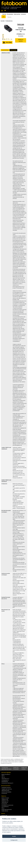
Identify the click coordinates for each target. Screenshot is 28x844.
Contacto (23, 14)
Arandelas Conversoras (7, 805)
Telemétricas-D (5, 778)
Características (5, 50)
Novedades (10, 14)
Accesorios (4, 793)
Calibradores (5, 811)
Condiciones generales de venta (6, 768)
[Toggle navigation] (3, 16)
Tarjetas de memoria (7, 789)
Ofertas (4, 14)
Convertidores (5, 806)
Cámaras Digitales (6, 772)
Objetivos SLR (5, 799)
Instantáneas (5, 781)
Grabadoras (9, 21)
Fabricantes (17, 14)
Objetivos (3, 796)
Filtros (3, 808)
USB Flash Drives (5, 790)
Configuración (14, 840)
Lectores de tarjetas (6, 792)
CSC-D (3, 777)
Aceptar (14, 836)
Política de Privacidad (16, 768)
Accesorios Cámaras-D (7, 783)
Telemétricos (5, 802)
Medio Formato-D (6, 774)
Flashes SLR (4, 815)
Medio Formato (5, 798)
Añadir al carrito (20, 40)
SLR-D (3, 776)
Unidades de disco (6, 787)
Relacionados (13, 50)
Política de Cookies (24, 768)
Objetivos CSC (5, 801)
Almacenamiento (5, 785)
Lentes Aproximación (7, 809)
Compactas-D (5, 780)
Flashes (3, 813)
